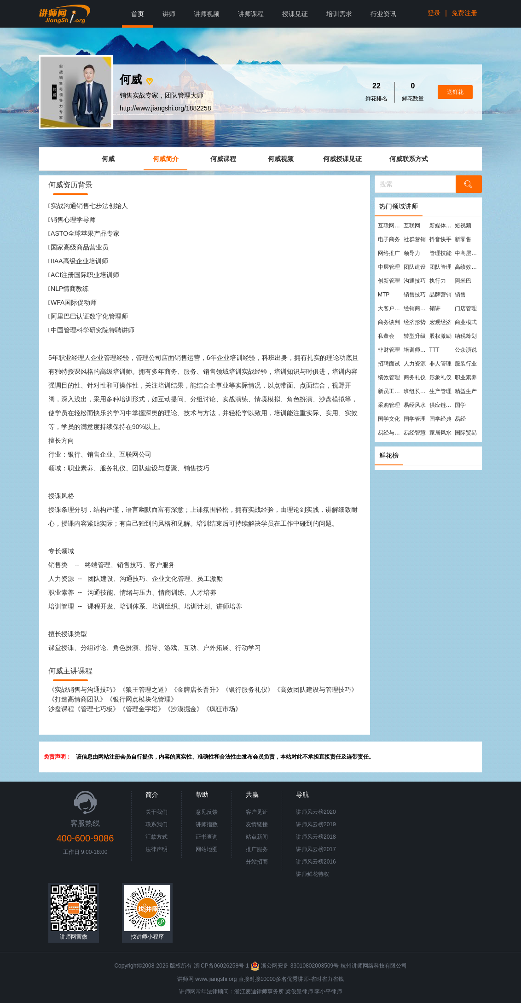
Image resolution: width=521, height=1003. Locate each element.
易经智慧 (415, 432)
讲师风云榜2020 (316, 812)
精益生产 (466, 391)
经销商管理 (416, 308)
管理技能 (440, 253)
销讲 (434, 308)
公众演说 (466, 350)
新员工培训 (390, 391)
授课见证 (295, 13)
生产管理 (440, 391)
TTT (434, 350)
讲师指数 (207, 824)
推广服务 (257, 849)
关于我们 (156, 812)
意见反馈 (207, 812)
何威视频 (281, 158)
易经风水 (415, 405)
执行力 (437, 281)
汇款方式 (156, 837)
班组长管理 (416, 391)
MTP (383, 294)
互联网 (412, 225)
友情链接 (257, 824)
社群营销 (415, 239)
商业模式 (466, 322)
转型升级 (415, 336)
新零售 (463, 239)
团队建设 (415, 267)
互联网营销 (390, 225)
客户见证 (257, 812)
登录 (434, 13)
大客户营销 (390, 308)
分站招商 (257, 861)
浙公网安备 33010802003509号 (295, 965)
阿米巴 (463, 281)
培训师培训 (416, 350)
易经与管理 (390, 432)
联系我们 (156, 824)
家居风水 (440, 432)
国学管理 (415, 419)
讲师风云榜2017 (316, 849)
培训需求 (339, 13)
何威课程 (223, 158)
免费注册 (464, 13)
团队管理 (440, 267)
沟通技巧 (415, 281)
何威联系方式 (408, 158)
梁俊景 (293, 991)
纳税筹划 (466, 336)
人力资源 (415, 363)
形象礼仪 (440, 377)
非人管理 (440, 363)
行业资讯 (383, 13)
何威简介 (166, 158)
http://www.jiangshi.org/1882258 (165, 108)
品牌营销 (440, 294)
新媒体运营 (441, 225)
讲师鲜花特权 (312, 874)
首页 (137, 13)
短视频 (463, 225)
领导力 (412, 253)
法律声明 (156, 849)
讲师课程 (251, 13)
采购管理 (389, 405)
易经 (460, 419)
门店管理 (466, 308)
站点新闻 (257, 837)
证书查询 (207, 837)
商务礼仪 (415, 377)
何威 (108, 158)
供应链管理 (441, 405)
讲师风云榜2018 (316, 837)
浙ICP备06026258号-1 (221, 965)
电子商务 (389, 239)
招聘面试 (389, 363)
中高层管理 (467, 253)
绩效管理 (389, 377)
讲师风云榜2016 (316, 861)
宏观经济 (440, 322)
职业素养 (466, 377)
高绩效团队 (467, 267)
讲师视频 (207, 13)
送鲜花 (455, 92)
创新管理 (389, 281)
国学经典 (440, 419)
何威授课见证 (342, 158)
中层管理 (389, 267)
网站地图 (207, 849)
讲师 (168, 13)
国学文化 (389, 419)
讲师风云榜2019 (316, 824)
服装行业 (466, 363)
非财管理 (389, 350)
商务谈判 (389, 322)
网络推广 (389, 253)
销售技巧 (415, 294)
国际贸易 (466, 432)
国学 (460, 405)
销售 (460, 294)
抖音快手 (440, 239)
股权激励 (440, 336)
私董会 (386, 336)
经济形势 (415, 322)
